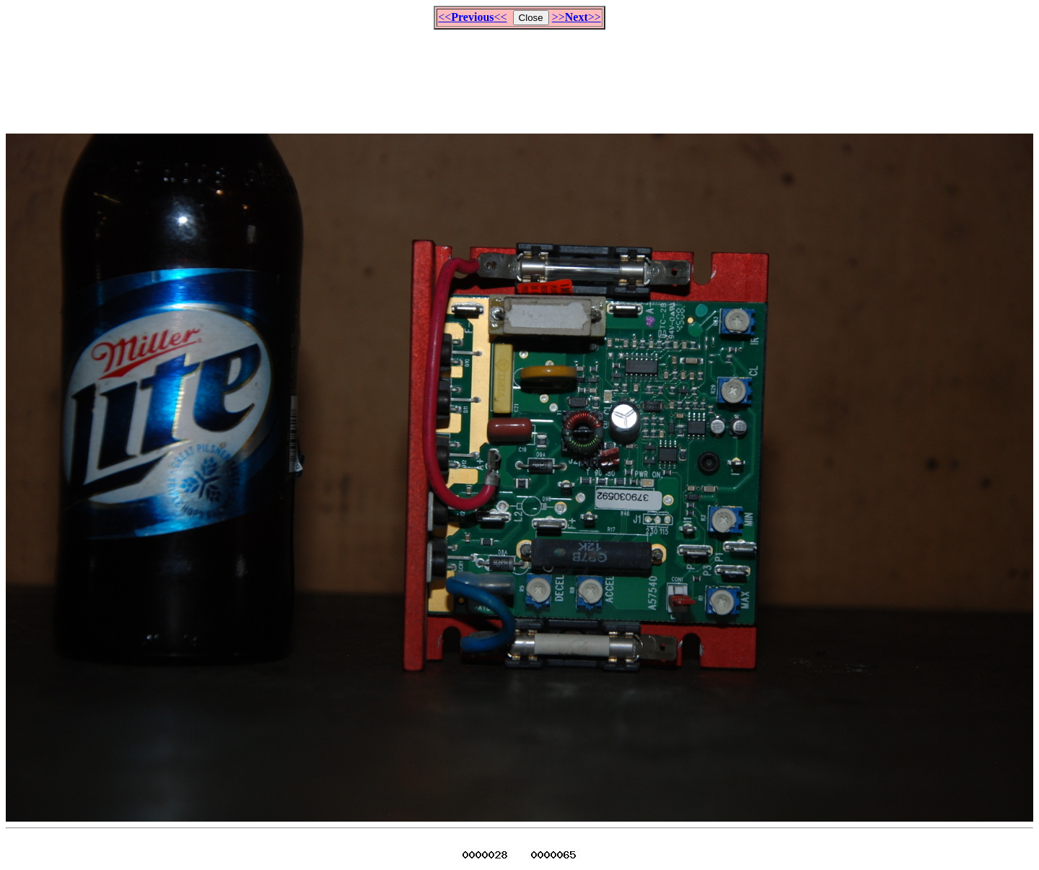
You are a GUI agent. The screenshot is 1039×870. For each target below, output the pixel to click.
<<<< (472, 17)
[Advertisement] (519, 75)
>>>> (576, 17)
